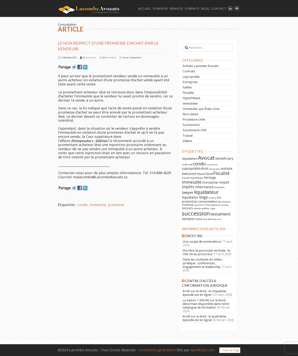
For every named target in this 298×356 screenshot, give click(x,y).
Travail (188, 135)
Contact (218, 8)
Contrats (189, 71)
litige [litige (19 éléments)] (203, 197)
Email (237, 8)
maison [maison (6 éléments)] (226, 201)
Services (176, 8)
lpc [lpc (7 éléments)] (220, 201)
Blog (205, 8)
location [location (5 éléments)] (212, 198)
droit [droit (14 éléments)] (205, 168)
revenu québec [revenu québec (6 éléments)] (201, 208)
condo (83, 204)
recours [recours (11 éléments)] (187, 208)
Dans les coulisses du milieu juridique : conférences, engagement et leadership (202, 263)
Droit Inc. (194, 236)
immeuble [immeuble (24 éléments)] (191, 182)
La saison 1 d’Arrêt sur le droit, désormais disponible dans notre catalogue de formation (206, 303)
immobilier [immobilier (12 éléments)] (210, 182)
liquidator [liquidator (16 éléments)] (190, 197)
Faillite (187, 87)
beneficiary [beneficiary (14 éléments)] (224, 158)
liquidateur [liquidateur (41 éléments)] (206, 192)
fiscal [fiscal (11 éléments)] (209, 174)
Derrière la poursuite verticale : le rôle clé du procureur (206, 252)
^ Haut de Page (229, 350)
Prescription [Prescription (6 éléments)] (211, 204)
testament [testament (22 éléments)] (220, 214)
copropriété (191, 77)
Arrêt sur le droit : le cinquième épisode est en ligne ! (204, 293)
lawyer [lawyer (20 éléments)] (188, 192)
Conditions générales (156, 350)
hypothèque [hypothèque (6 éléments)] (196, 177)
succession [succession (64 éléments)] (196, 213)
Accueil (144, 8)
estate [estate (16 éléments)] (226, 168)
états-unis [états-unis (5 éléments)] (216, 219)
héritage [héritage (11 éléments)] (210, 177)
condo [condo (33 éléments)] (199, 163)
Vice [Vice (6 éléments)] (205, 219)
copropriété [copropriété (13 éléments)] (191, 168)
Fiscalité (188, 93)
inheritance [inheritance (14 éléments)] (204, 187)
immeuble (98, 204)
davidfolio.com (202, 350)
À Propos (160, 8)
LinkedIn (230, 8)
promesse (116, 204)
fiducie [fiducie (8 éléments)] (201, 174)
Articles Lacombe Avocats (201, 66)
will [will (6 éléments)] (209, 219)
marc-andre (91, 57)
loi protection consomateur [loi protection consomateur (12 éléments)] (201, 199)
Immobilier (112, 57)
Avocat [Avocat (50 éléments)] (206, 157)
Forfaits (192, 8)
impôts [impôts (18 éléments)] (188, 186)
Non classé (190, 114)
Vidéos (187, 141)
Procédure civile (194, 119)
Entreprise (190, 82)
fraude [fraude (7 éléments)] (186, 177)
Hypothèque (191, 98)
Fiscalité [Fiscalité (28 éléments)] (221, 173)
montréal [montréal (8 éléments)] (187, 205)
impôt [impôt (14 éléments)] (224, 182)
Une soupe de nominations (202, 241)
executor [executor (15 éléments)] (189, 173)
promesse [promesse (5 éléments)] (224, 205)
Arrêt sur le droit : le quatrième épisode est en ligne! (204, 318)
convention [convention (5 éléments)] (212, 164)
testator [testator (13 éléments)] (188, 218)
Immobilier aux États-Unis (201, 109)
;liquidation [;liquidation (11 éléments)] (189, 158)
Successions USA (194, 130)
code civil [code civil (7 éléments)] (187, 164)
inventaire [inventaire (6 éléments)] (219, 187)
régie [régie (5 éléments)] (212, 208)
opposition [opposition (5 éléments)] (199, 205)
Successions (191, 125)
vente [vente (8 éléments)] (198, 219)
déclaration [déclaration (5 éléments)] (215, 169)
